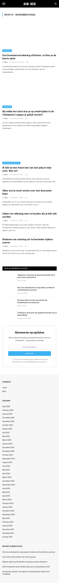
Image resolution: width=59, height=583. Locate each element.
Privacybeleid (31, 362)
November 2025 (8, 421)
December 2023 (8, 481)
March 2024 (7, 477)
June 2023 (6, 488)
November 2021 (8, 533)
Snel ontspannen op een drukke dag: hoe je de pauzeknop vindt (26, 567)
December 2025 (8, 418)
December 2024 (8, 447)
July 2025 (5, 432)
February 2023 (7, 503)
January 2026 (7, 414)
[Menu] (3, 3)
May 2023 (6, 492)
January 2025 (7, 444)
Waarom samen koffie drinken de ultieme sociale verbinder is (24, 562)
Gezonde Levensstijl (11, 163)
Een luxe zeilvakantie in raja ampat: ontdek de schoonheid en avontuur (28, 552)
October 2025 (7, 425)
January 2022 (7, 526)
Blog (4, 391)
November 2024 (8, 451)
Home (4, 388)
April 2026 (6, 406)
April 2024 (6, 473)
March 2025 (6, 440)
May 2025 (6, 436)
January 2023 (7, 507)
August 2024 (7, 462)
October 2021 (7, 537)
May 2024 (6, 470)
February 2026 (7, 410)
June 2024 (6, 466)
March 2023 (6, 500)
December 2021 (8, 529)
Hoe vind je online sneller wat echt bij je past (19, 557)
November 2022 (8, 511)
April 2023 (6, 496)
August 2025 (7, 429)
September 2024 (8, 459)
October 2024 (7, 455)
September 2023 (8, 485)
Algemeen (7, 50)
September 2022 (8, 514)
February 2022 (7, 522)
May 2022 (6, 518)
